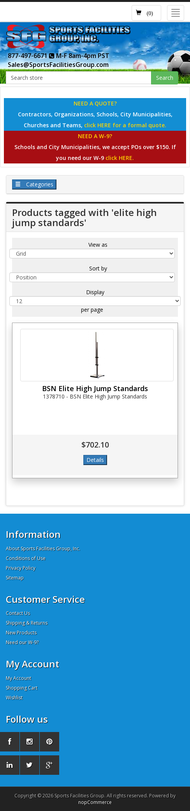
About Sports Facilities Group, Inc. (43, 548)
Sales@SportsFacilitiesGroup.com (58, 64)
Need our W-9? (22, 642)
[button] (146, 13)
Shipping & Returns (27, 623)
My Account (18, 678)
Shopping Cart (21, 688)
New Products (21, 632)
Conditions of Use (26, 558)
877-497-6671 (31, 55)
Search (164, 77)
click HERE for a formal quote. (125, 125)
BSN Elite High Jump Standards (95, 388)
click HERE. (120, 157)
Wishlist (14, 697)
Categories (34, 184)
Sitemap (15, 577)
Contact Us (18, 613)
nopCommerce (95, 802)
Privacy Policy (20, 568)
